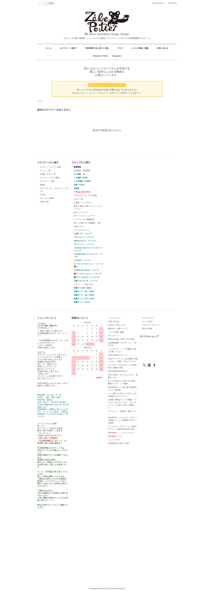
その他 (42, 195)
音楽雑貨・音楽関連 (82, 170)
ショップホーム (114, 318)
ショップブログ (114, 440)
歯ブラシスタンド (81, 212)
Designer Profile (101, 56)
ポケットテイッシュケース (84, 216)
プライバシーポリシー (151, 325)
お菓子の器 (44, 202)
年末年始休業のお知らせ (118, 371)
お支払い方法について (117, 325)
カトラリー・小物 (47, 181)
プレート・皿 (45, 170)
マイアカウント (158, 3)
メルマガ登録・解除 (140, 48)
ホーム (48, 48)
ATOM (149, 329)
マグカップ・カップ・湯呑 (50, 167)
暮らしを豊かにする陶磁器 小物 (87, 223)
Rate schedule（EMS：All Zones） (122, 339)
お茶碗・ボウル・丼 (48, 174)
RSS (144, 329)
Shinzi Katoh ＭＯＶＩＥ (117, 355)
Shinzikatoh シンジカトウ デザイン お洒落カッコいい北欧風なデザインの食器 (123, 420)
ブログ (120, 48)
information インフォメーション (121, 433)
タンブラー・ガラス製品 (49, 178)
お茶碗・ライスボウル (83, 203)
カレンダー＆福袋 (47, 198)
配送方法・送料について (118, 329)
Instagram (115, 56)
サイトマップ (113, 336)
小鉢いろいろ (79, 226)
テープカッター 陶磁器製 (84, 219)
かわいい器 (78, 199)
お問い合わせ (162, 48)
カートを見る (147, 321)
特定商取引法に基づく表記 (97, 48)
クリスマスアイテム (82, 230)
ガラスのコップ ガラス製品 (85, 195)
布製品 (42, 185)
